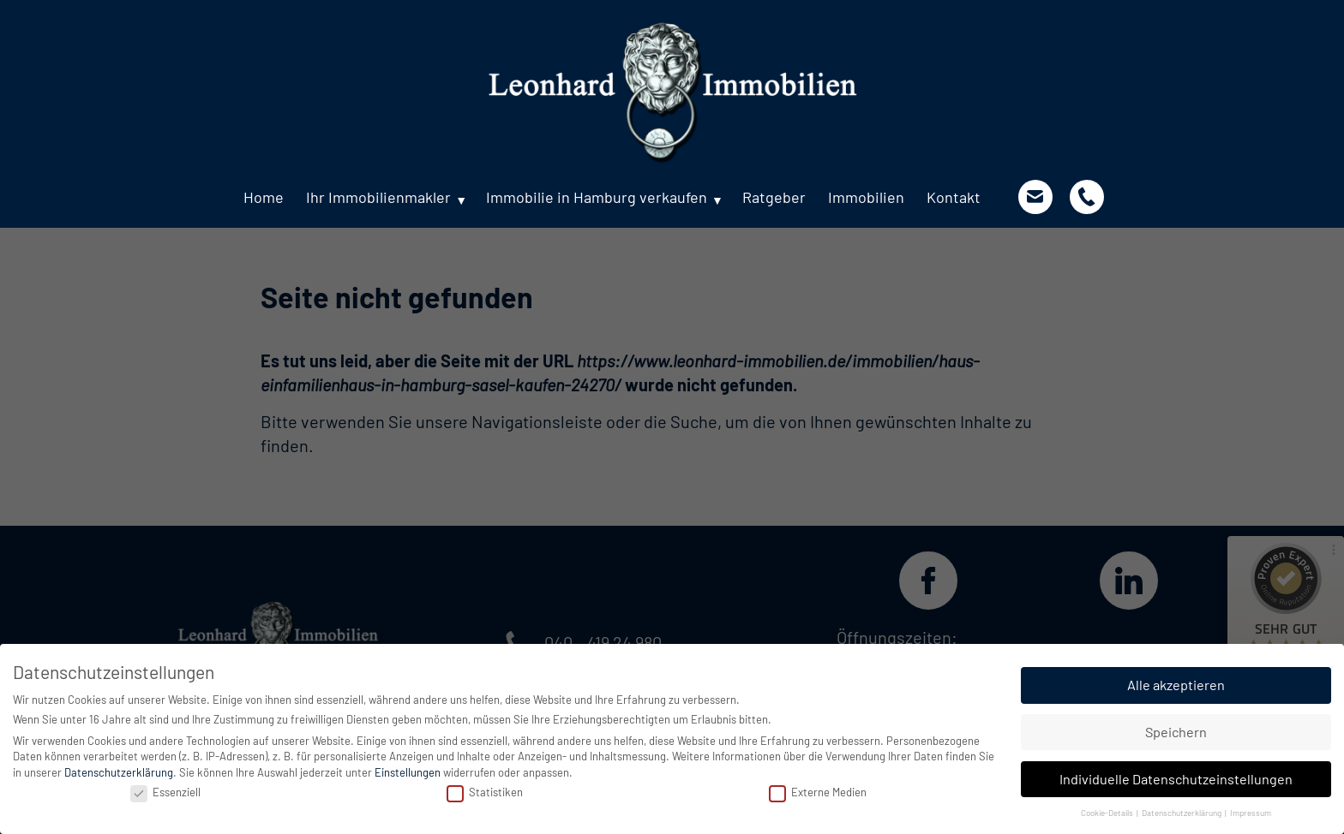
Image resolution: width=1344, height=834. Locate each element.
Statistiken (485, 792)
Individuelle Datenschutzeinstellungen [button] (1176, 779)
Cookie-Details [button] (1108, 812)
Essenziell (165, 792)
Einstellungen (408, 772)
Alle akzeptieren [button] (1176, 684)
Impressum (1250, 812)
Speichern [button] (1176, 732)
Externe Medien (818, 792)
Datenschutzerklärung (118, 772)
